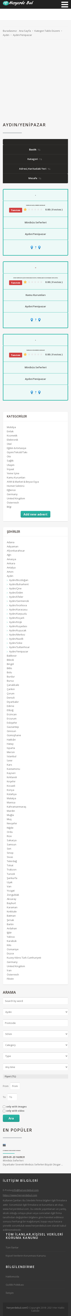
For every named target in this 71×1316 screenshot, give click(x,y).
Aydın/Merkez (17, 634)
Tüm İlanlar (12, 1247)
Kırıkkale (12, 911)
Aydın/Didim (16, 592)
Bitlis (9, 668)
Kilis (9, 945)
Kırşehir (11, 781)
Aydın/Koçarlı (16, 618)
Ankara (11, 563)
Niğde (10, 827)
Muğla (10, 815)
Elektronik (12, 439)
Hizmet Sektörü (15, 486)
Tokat (10, 865)
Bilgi (9, 506)
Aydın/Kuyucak (17, 630)
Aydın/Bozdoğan (18, 580)
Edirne (10, 706)
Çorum (10, 693)
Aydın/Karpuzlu (18, 613)
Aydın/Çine (15, 588)
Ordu (10, 832)
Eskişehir (12, 722)
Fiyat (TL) (10, 1076)
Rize (9, 836)
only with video (15, 1111)
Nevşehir (12, 823)
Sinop (10, 852)
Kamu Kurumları (36, 295)
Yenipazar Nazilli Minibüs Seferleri (35, 205)
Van (9, 886)
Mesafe (34, 178)
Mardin (11, 811)
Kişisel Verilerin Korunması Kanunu (26, 1255)
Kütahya (11, 794)
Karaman (12, 907)
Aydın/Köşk (15, 622)
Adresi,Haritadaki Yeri (34, 168)
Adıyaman (12, 546)
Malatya (11, 798)
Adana (10, 542)
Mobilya (11, 427)
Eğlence (11, 490)
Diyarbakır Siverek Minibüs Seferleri (12, 1150)
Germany (12, 494)
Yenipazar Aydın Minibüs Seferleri (35, 350)
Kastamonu (13, 769)
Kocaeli (11, 785)
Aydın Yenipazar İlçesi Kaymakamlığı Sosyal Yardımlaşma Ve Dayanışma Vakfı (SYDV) (35, 277)
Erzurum (11, 718)
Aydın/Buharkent (19, 584)
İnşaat (10, 469)
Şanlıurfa (12, 878)
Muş (9, 819)
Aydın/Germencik (19, 601)
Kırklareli (12, 777)
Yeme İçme (13, 473)
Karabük (12, 941)
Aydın (10, 576)
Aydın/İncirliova (18, 605)
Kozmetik (12, 435)
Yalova (11, 936)
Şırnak (10, 920)
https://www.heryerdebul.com (20, 1195)
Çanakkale (13, 685)
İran (9, 970)
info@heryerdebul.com (25, 1190)
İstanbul (11, 756)
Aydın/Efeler (16, 596)
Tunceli (11, 874)
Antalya (11, 567)
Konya (10, 790)
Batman (11, 915)
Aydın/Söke (15, 643)
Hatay (10, 743)
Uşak (9, 882)
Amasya (11, 559)
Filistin (10, 978)
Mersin (11, 752)
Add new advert (35, 514)
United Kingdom (16, 498)
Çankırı (11, 689)
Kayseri (11, 773)
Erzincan (12, 714)
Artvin (10, 571)
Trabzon (11, 869)
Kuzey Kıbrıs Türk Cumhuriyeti (24, 957)
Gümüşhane (14, 735)
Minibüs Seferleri (36, 222)
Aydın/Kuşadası (18, 626)
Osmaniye (13, 949)
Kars (9, 764)
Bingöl (10, 664)
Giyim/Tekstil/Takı (17, 452)
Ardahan (12, 928)
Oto (9, 456)
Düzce (10, 953)
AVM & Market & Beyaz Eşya (23, 481)
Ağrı (9, 554)
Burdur (11, 676)
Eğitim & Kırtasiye (16, 448)
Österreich (13, 502)
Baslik (34, 149)
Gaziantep (13, 727)
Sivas (10, 857)
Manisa (11, 802)
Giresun (11, 731)
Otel (9, 444)
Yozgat (11, 890)
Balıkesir (12, 655)
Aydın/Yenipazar (35, 234)
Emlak (10, 431)
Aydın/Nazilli (16, 638)
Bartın (10, 924)
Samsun (11, 844)
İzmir (9, 760)
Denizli (11, 697)
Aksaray (11, 899)
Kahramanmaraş (16, 806)
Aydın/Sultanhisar (19, 647)
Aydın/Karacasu (18, 609)
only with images (16, 1106)
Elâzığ (10, 710)
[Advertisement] (35, 80)
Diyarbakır (13, 701)
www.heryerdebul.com (16, 1209)
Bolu (9, 672)
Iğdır (9, 932)
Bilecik (10, 660)
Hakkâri (11, 739)
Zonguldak (13, 894)
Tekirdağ (12, 861)
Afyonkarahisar (16, 550)
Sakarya (11, 840)
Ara (11, 1118)
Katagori (34, 159)
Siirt (9, 848)
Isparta (11, 748)
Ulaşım (10, 465)
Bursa (10, 680)
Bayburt (11, 903)
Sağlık (10, 460)
